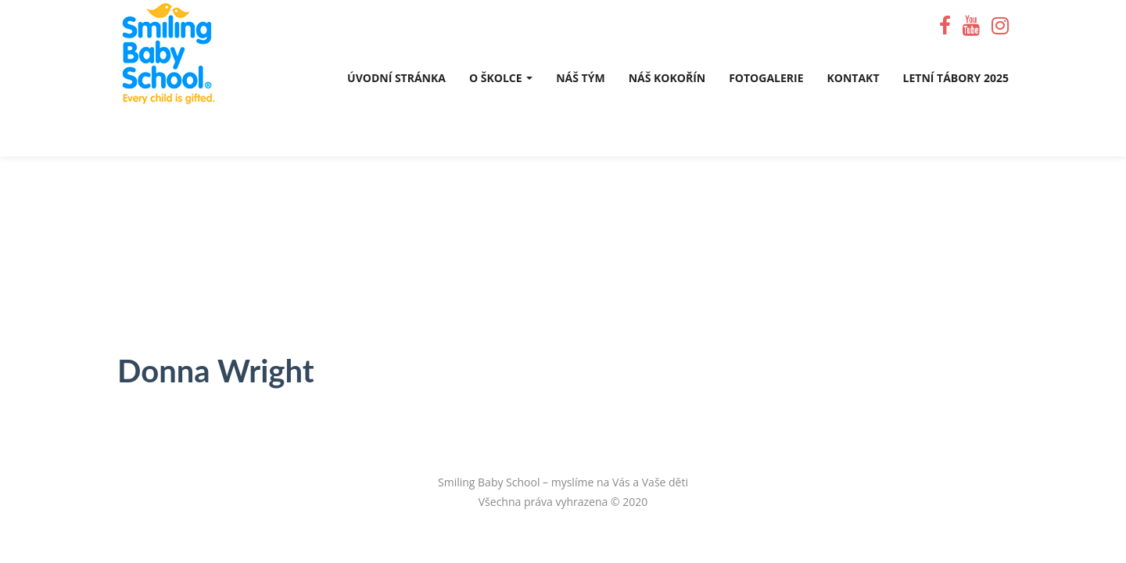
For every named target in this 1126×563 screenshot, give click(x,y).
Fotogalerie (766, 77)
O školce (501, 77)
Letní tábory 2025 (956, 77)
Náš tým (580, 77)
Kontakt (853, 77)
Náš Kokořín (667, 77)
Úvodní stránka (396, 77)
